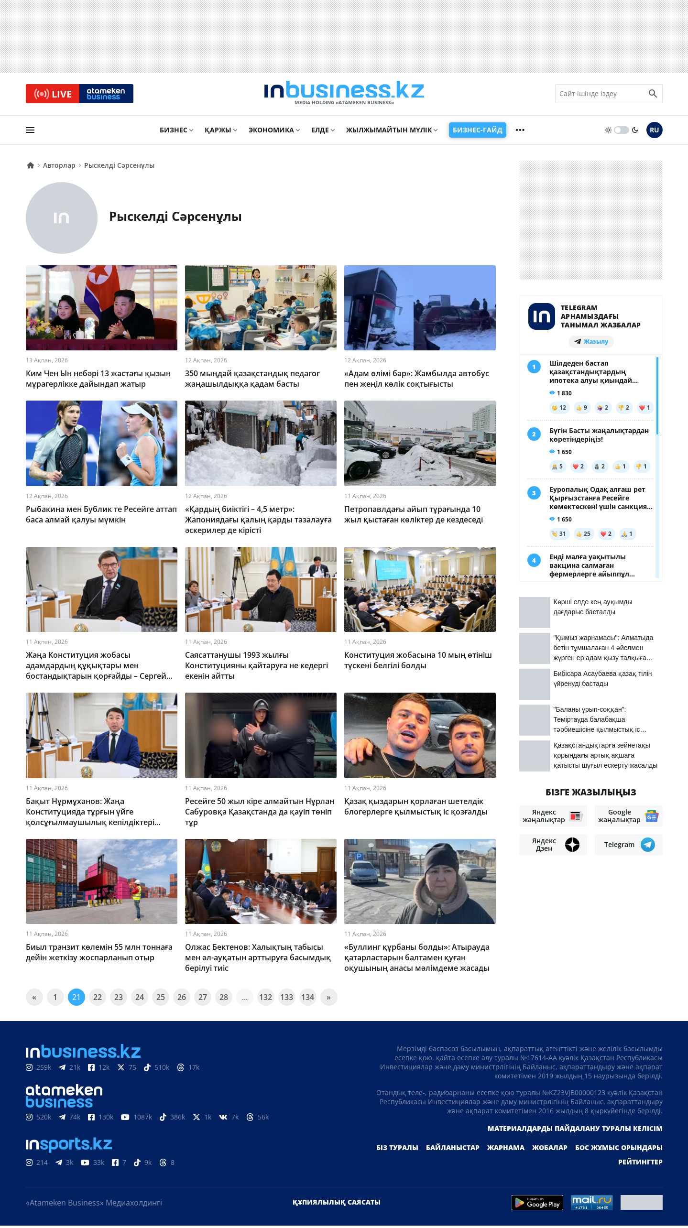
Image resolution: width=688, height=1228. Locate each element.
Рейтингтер (640, 1164)
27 (202, 999)
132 (265, 999)
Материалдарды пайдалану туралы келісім (575, 1130)
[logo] (344, 95)
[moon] (635, 132)
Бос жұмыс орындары (619, 1149)
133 (286, 999)
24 (139, 999)
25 (160, 999)
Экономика (271, 132)
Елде (320, 132)
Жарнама (505, 1149)
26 (181, 999)
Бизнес (173, 132)
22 (97, 999)
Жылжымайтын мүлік (389, 132)
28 (223, 999)
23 (118, 999)
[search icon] (653, 95)
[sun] (608, 132)
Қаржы (218, 132)
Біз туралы (397, 1149)
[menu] (30, 132)
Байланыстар (453, 1149)
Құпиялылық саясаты (337, 1204)
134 (307, 999)
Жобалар (550, 1149)
